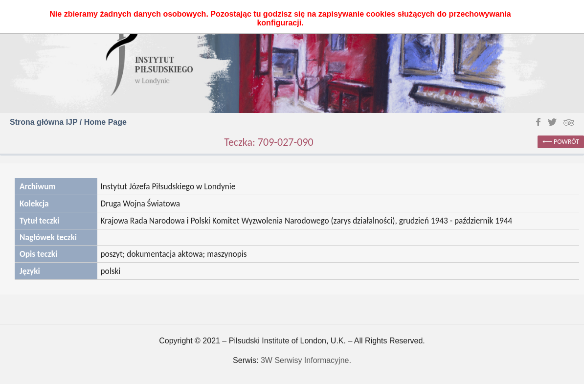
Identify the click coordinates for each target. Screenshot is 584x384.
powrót (566, 141)
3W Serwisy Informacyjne (305, 360)
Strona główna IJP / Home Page (68, 122)
